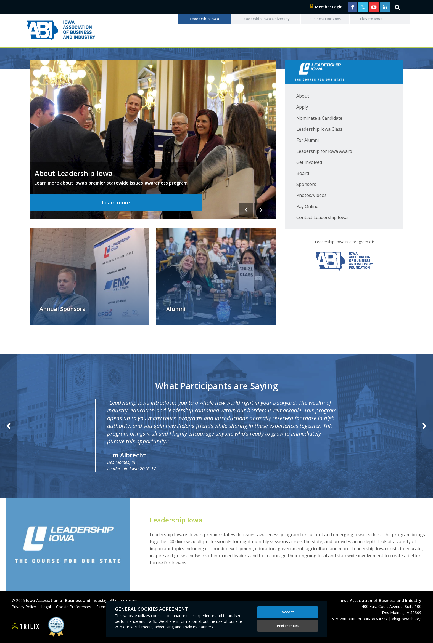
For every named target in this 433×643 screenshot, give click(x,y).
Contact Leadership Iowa (322, 217)
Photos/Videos (311, 195)
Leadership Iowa (204, 18)
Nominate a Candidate (319, 118)
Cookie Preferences (73, 606)
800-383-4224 (375, 618)
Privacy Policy (24, 606)
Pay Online (307, 206)
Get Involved (309, 162)
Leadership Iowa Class (319, 129)
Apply (302, 107)
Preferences (288, 625)
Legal (46, 606)
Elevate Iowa (371, 18)
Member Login (326, 6)
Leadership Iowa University (266, 18)
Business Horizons (325, 18)
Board (302, 173)
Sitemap (103, 606)
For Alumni (307, 140)
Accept (288, 611)
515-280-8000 (344, 618)
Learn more (116, 202)
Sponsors (306, 184)
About (302, 96)
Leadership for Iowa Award (324, 151)
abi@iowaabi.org (406, 618)
